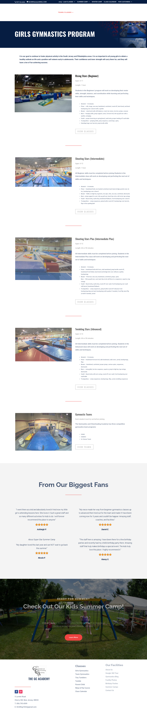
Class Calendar (110, 2)
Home (42, 12)
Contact (128, 12)
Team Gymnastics (82, 671)
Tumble (78, 678)
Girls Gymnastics (81, 667)
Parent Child (80, 681)
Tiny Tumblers (80, 674)
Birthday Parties (114, 12)
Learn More (73, 637)
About (50, 12)
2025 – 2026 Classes (66, 2)
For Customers (124, 2)
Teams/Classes (65, 12)
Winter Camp (97, 2)
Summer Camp (82, 2)
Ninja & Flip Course (82, 685)
